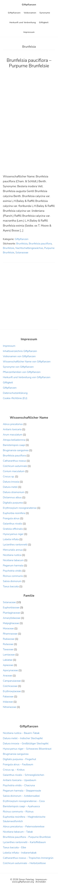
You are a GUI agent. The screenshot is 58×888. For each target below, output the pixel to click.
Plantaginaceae (11, 612)
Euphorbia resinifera (14, 513)
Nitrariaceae (9, 707)
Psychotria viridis (12, 570)
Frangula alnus (11, 518)
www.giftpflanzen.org (23, 881)
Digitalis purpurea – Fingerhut (19, 759)
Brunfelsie (8, 248)
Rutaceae (8, 644)
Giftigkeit (8, 382)
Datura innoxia (11, 481)
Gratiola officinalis (13, 529)
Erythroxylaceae (12, 691)
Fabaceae (8, 696)
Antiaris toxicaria (12, 429)
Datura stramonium (13, 492)
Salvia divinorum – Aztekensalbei (21, 796)
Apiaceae (8, 665)
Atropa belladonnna (14, 440)
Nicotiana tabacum (13, 560)
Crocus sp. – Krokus (14, 769)
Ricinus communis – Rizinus (18, 811)
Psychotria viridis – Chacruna (19, 785)
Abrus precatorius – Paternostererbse (23, 826)
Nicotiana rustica (12, 555)
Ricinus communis (13, 576)
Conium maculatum (14, 471)
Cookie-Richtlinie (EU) (15, 398)
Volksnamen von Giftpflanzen (19, 356)
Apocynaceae (10, 670)
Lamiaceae (9, 654)
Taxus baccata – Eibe (14, 847)
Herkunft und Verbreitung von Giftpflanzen (26, 377)
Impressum (9, 346)
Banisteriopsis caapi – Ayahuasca (21, 806)
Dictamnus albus (12, 497)
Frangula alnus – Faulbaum (18, 764)
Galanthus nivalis (12, 523)
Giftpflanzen (29, 4)
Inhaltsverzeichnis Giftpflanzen (20, 351)
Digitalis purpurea (13, 502)
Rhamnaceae (10, 633)
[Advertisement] (29, 144)
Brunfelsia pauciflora (40, 243)
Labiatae (7, 660)
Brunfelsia (22, 243)
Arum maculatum (12, 434)
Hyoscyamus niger (13, 534)
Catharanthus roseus (14, 461)
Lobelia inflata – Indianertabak (20, 852)
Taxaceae (8, 649)
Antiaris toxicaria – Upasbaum (19, 780)
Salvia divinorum (12, 581)
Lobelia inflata (11, 539)
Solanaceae (21, 252)
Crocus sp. (8, 476)
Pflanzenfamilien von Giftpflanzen (22, 372)
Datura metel (10, 487)
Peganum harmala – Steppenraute (22, 790)
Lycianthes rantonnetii (15, 544)
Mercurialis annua (13, 550)
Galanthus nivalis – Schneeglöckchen (23, 775)
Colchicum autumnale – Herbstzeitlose (24, 863)
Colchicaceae (10, 686)
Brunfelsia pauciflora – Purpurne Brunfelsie (29, 63)
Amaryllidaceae (11, 618)
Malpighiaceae (11, 623)
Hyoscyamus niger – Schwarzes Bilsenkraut (27, 748)
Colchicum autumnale (15, 466)
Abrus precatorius (13, 424)
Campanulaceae (12, 681)
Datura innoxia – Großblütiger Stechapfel (25, 743)
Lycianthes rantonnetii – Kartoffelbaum (24, 842)
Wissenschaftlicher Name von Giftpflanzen (27, 361)
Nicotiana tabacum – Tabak (18, 831)
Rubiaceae (8, 639)
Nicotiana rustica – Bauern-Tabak (21, 733)
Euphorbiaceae (11, 607)
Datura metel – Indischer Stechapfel (23, 738)
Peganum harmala (13, 565)
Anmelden (41, 881)
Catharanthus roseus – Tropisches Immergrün (28, 858)
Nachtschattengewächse (29, 248)
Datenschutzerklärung (15, 393)
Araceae (7, 675)
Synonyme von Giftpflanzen (18, 367)
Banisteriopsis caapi (14, 445)
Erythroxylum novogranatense (20, 508)
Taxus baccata (11, 586)
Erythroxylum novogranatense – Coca (24, 801)
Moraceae (8, 628)
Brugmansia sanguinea (15, 450)
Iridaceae (8, 701)
